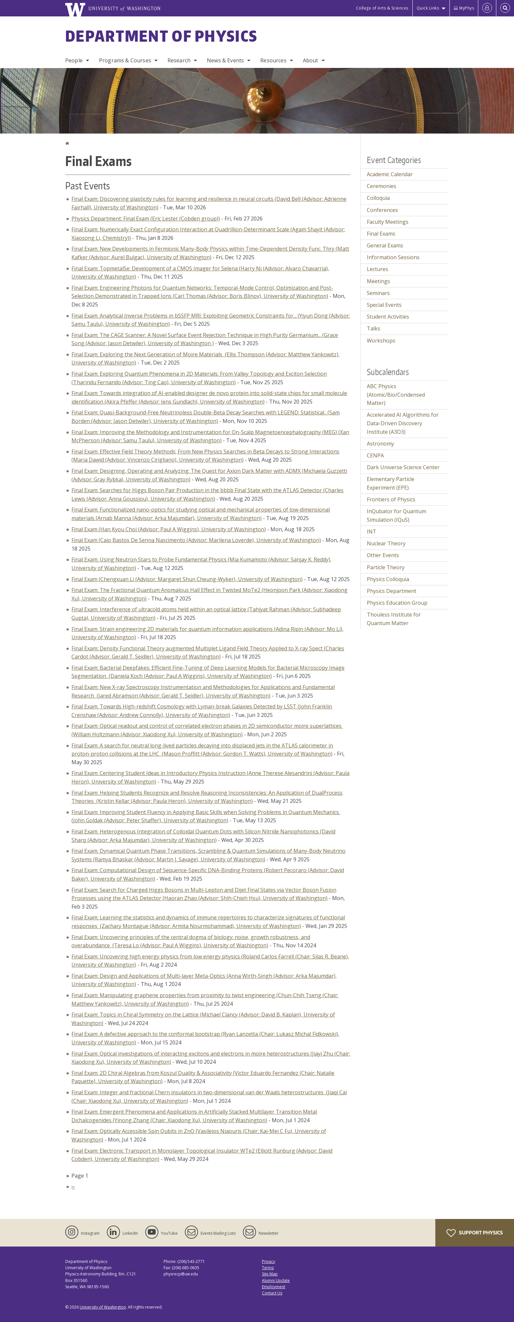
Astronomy (380, 443)
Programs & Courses (125, 60)
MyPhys (464, 8)
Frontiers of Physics (391, 499)
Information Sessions (393, 257)
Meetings (378, 281)
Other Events (383, 555)
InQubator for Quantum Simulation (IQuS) (396, 515)
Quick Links (428, 8)
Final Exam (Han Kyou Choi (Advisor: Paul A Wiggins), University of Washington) (168, 529)
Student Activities (388, 316)
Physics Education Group (397, 602)
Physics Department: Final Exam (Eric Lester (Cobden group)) (145, 218)
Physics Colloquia (388, 579)
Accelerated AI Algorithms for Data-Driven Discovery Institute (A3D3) (403, 423)
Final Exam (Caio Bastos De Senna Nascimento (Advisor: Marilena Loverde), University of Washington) (196, 540)
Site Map (270, 1274)
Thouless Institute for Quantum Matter (394, 619)
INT (371, 531)
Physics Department (391, 591)
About (310, 60)
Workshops (381, 340)
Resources (273, 60)
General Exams (385, 245)
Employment (273, 1287)
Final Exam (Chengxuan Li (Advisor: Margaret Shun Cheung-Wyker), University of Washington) (187, 579)
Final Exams (381, 233)
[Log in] (487, 8)
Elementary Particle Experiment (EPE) (390, 483)
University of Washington (103, 1307)
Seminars (378, 293)
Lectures (377, 269)
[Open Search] (505, 8)
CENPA (375, 455)
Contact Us (272, 1293)
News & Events (225, 60)
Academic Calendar (390, 174)
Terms (268, 1267)
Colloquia (378, 197)
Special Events (384, 304)
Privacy (268, 1261)
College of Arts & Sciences (382, 8)
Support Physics (474, 1233)
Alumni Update (276, 1280)
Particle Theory (386, 567)
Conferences (382, 210)
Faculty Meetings (387, 221)
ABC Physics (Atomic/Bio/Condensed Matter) (396, 395)
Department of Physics (161, 35)
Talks (373, 328)
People (74, 60)
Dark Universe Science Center (403, 467)
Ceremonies (381, 186)
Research (179, 60)
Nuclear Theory (386, 543)
